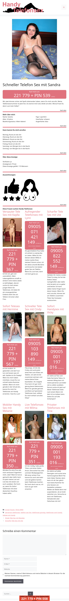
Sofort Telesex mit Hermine (11, 307)
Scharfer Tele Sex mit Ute (55, 213)
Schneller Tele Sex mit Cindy (33, 307)
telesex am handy (9, 515)
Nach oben (63, 110)
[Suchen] (30, 594)
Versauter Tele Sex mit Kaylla (11, 213)
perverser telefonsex (12, 512)
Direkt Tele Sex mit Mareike (15, 518)
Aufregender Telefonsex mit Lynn (34, 215)
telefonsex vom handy (54, 512)
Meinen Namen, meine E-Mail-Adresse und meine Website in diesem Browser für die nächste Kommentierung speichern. (35, 574)
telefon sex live (26, 512)
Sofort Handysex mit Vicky (55, 309)
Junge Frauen (10, 510)
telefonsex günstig (38, 512)
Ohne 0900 (19, 510)
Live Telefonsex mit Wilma (34, 406)
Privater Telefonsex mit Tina (56, 408)
